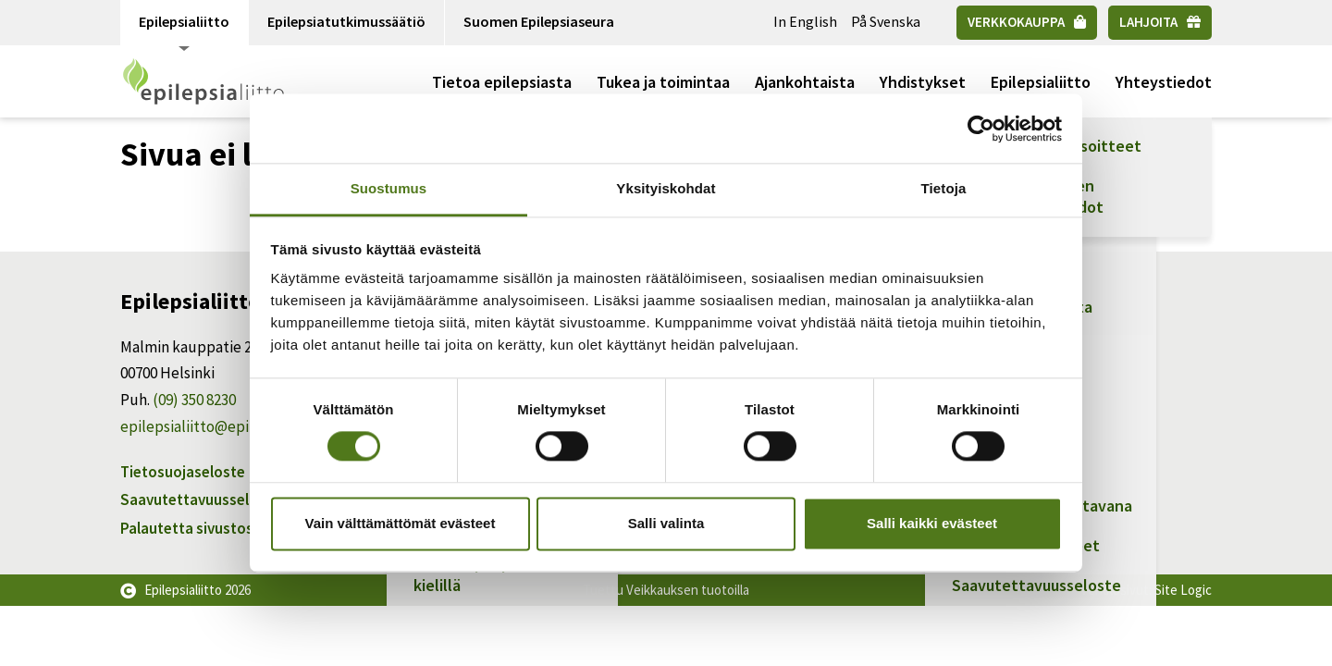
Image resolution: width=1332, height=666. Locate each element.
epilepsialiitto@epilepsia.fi (210, 426)
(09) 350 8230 (194, 399)
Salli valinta (666, 523)
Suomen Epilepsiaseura (538, 21)
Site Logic (1183, 589)
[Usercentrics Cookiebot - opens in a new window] (981, 128)
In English (805, 21)
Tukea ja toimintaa (663, 81)
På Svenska (885, 21)
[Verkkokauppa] (1026, 23)
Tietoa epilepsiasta (502, 81)
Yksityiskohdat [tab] (665, 188)
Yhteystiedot (1164, 81)
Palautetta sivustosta (194, 528)
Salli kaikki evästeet (932, 523)
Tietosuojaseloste (182, 472)
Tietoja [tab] (944, 188)
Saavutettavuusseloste (200, 499)
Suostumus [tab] (389, 188)
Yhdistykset (923, 81)
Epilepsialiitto (184, 28)
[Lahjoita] (1160, 23)
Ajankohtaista (805, 81)
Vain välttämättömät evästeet (400, 523)
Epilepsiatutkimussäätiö (346, 21)
